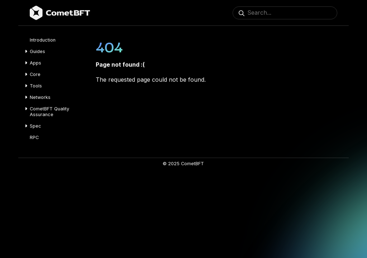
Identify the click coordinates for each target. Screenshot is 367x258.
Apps (35, 63)
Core (35, 74)
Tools (36, 86)
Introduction (43, 40)
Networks (40, 97)
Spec (35, 126)
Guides (37, 51)
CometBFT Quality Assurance (49, 111)
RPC (34, 137)
